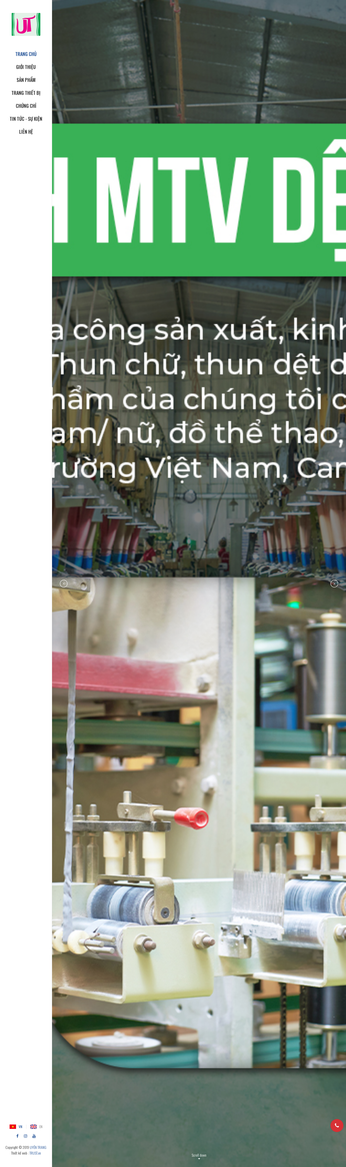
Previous (64, 584)
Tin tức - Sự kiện (26, 118)
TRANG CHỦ (26, 54)
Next (334, 584)
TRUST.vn (35, 1153)
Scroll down (199, 1155)
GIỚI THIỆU (26, 66)
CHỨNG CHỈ (26, 105)
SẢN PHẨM (26, 79)
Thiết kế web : (20, 1153)
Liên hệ (26, 131)
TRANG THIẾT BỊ (25, 92)
